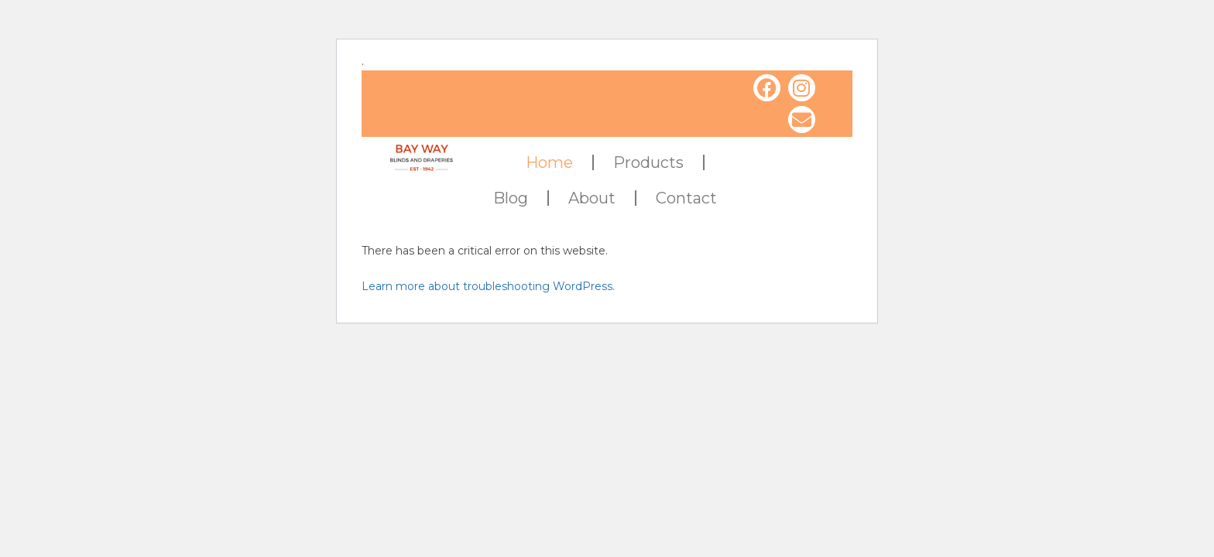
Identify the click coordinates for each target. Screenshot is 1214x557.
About (592, 198)
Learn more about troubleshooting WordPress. (488, 286)
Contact (686, 198)
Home (549, 162)
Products (648, 162)
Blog (510, 198)
